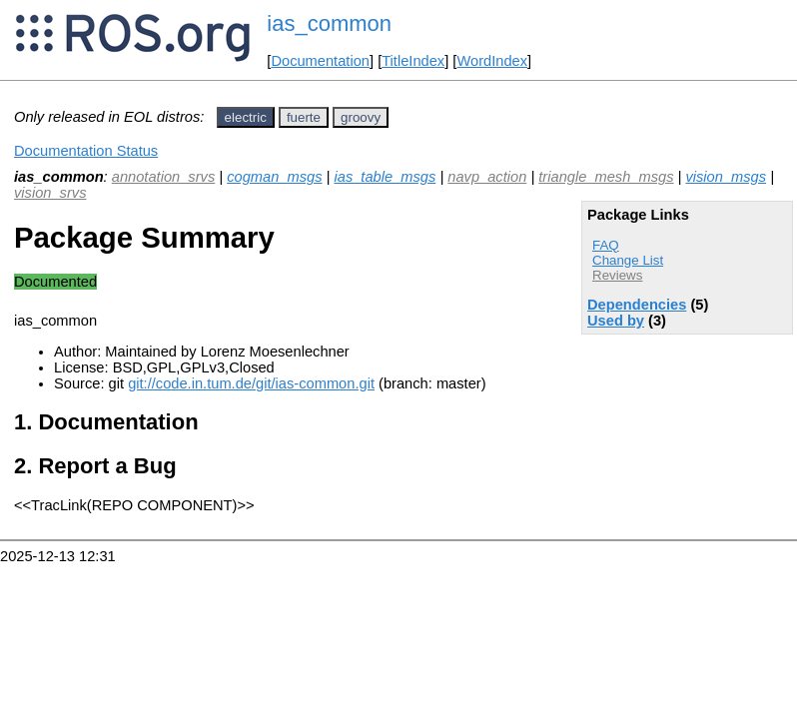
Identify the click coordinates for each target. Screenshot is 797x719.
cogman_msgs (274, 177)
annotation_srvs (163, 177)
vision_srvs (50, 193)
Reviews (617, 275)
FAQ (605, 245)
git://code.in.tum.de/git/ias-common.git (251, 383)
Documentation (320, 61)
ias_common (329, 23)
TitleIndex (413, 61)
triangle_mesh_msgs (605, 177)
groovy (361, 117)
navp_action (486, 177)
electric (246, 117)
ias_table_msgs (384, 177)
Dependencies (636, 305)
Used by (615, 321)
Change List (627, 260)
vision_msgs (725, 177)
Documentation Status (86, 151)
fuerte (304, 117)
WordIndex (491, 61)
